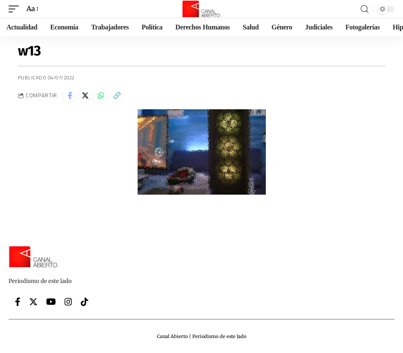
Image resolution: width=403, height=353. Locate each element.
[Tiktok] (84, 302)
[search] (365, 9)
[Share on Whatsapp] (101, 95)
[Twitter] (33, 302)
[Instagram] (68, 302)
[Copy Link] (117, 95)
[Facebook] (18, 302)
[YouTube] (51, 302)
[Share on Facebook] (69, 95)
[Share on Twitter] (85, 95)
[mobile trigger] (16, 9)
